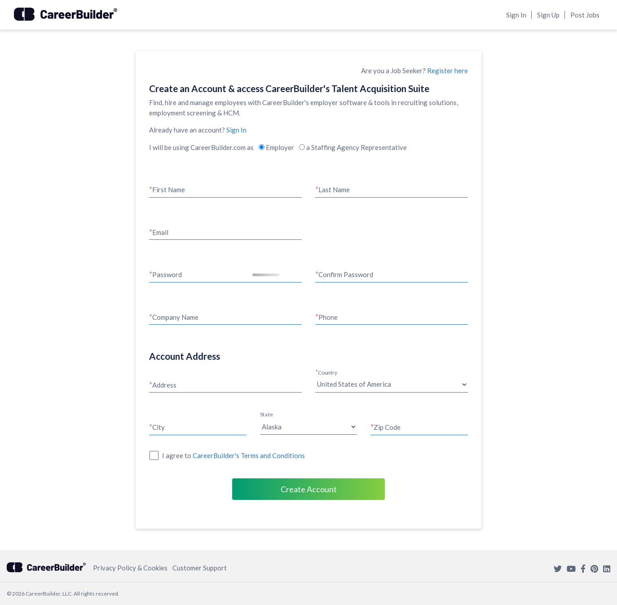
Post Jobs (584, 15)
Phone (328, 317)
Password (167, 274)
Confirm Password (345, 274)
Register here (447, 70)
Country (328, 372)
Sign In (516, 15)
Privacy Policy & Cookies (130, 568)
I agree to (233, 455)
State (266, 414)
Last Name (334, 189)
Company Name (175, 317)
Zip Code (387, 427)
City (158, 427)
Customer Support (199, 568)
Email (160, 232)
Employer (276, 147)
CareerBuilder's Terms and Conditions (249, 455)
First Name (168, 189)
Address (164, 385)
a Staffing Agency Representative (353, 147)
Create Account (309, 489)
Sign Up (548, 15)
